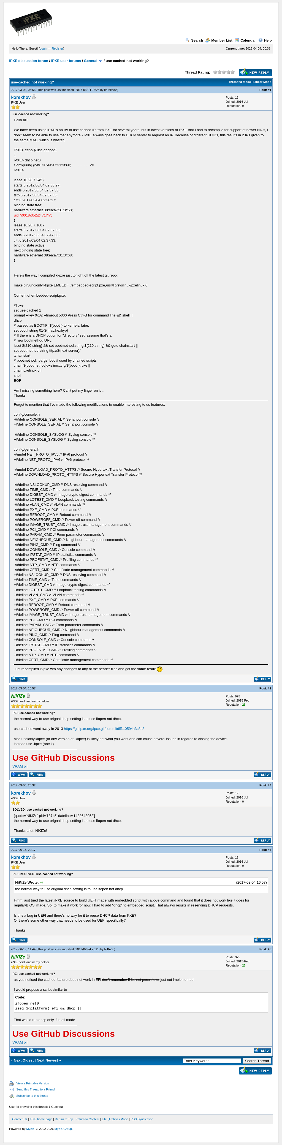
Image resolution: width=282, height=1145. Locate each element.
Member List (218, 40)
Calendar (245, 40)
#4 (269, 849)
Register (57, 48)
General (90, 61)
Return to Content (87, 1119)
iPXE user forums (66, 61)
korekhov (110, 89)
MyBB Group (63, 1128)
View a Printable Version (32, 1083)
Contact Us (19, 1119)
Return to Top (64, 1119)
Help (265, 40)
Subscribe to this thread (32, 1095)
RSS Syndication (142, 1119)
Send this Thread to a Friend (35, 1089)
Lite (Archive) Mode (115, 1119)
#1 (269, 89)
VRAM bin (20, 766)
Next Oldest (24, 1060)
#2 (269, 688)
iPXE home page (41, 1119)
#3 (269, 785)
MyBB (30, 1128)
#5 (269, 949)
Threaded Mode (240, 81)
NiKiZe (108, 949)
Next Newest (47, 1060)
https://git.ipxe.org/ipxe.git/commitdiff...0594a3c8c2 (104, 729)
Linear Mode (262, 81)
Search (194, 40)
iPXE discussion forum (28, 61)
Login (43, 48)
